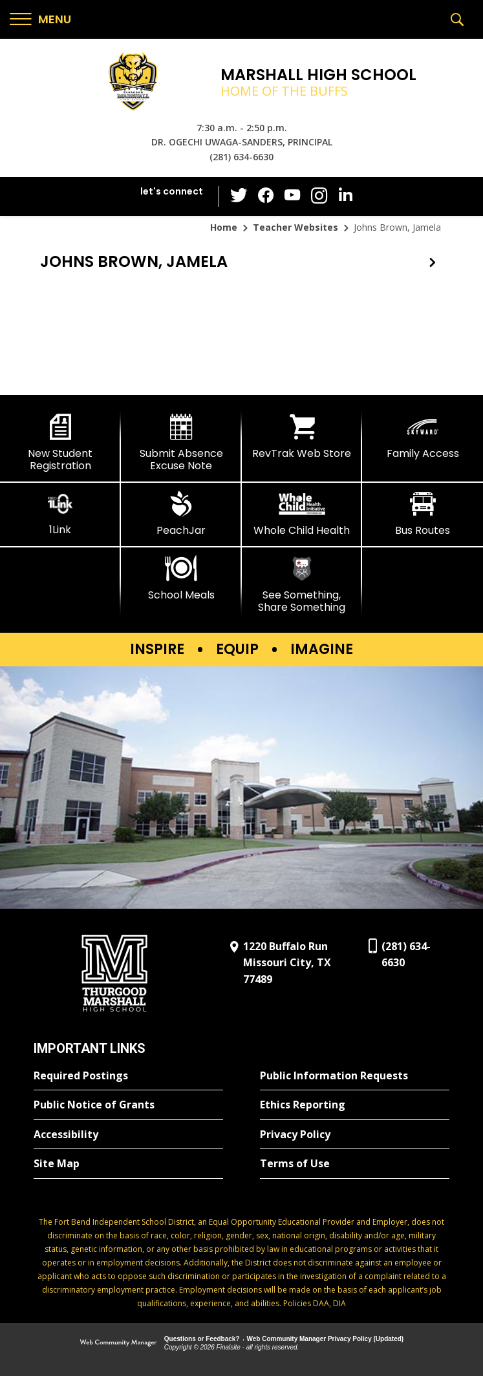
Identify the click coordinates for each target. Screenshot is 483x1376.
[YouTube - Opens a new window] (292, 196)
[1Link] (60, 513)
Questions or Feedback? (202, 1338)
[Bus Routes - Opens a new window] (423, 514)
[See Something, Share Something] (302, 584)
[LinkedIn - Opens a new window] (344, 195)
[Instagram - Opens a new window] (318, 197)
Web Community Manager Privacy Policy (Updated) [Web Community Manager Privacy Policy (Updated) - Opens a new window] (325, 1338)
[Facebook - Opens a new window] (266, 196)
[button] (40, 19)
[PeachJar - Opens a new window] (181, 514)
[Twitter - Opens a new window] (240, 196)
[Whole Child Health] (302, 514)
